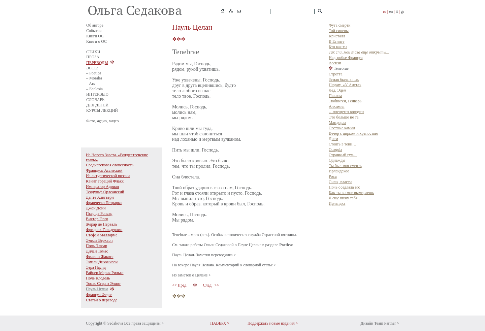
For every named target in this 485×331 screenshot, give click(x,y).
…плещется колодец (346, 111)
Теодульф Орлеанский (105, 192)
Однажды (337, 160)
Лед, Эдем (337, 90)
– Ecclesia (94, 89)
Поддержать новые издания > (273, 323)
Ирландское (339, 171)
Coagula (335, 149)
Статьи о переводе (101, 300)
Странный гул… (343, 155)
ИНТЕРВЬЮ (97, 94)
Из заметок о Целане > (191, 275)
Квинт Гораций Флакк (105, 181)
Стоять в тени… (342, 144)
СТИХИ (93, 51)
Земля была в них (344, 79)
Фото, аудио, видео (102, 121)
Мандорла (337, 122)
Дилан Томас (97, 251)
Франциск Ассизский (104, 170)
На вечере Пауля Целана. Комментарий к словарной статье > (224, 265)
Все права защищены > (144, 323)
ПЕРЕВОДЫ (97, 62)
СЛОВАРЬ (95, 99)
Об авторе (94, 25)
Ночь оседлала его (344, 187)
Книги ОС (95, 36)
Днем (333, 138)
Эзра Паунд (96, 267)
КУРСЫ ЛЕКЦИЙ (102, 110)
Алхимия (337, 106)
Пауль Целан (97, 289)
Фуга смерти (339, 25)
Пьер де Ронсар (99, 213)
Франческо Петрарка (104, 202)
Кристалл (337, 36)
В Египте (337, 41)
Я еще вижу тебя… (345, 198)
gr (402, 11)
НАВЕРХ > (219, 323)
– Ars (90, 83)
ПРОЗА (92, 57)
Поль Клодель (98, 278)
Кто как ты (338, 46)
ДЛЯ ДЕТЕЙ (97, 105)
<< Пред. (180, 285)
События (93, 30)
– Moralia (94, 78)
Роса (332, 176)
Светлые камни (342, 128)
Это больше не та (343, 117)
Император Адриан (102, 186)
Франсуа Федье (99, 294)
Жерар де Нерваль (101, 224)
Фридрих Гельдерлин (104, 229)
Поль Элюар (96, 245)
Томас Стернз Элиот (103, 283)
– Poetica (93, 73)
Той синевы (339, 30)
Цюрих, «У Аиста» (345, 84)
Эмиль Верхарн (99, 240)
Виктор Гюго (97, 219)
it (397, 11)
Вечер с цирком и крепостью (353, 133)
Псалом (335, 95)
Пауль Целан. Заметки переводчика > (204, 255)
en (391, 11)
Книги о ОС (96, 41)
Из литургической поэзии (108, 175)
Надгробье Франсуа (346, 57)
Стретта (336, 74)
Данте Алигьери (100, 197)
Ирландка (337, 203)
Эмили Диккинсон (102, 262)
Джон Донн (96, 208)
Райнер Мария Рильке (105, 272)
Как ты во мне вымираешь (351, 192)
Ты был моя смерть (345, 165)
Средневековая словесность (109, 165)
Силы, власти (340, 181)
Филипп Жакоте (100, 256)
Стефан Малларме (101, 235)
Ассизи (335, 63)
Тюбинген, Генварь (345, 101)
